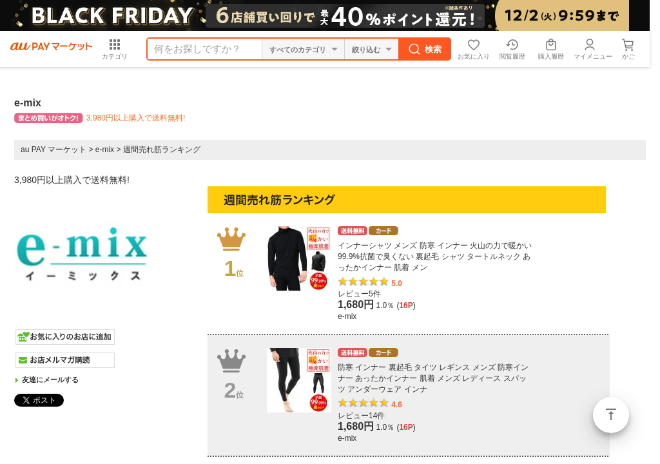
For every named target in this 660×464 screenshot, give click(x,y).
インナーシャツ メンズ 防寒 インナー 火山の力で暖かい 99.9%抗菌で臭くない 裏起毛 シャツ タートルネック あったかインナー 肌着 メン (435, 256)
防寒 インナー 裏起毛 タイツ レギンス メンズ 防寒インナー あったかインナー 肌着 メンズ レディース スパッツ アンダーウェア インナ (433, 378)
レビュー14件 (361, 415)
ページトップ (611, 415)
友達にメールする (50, 379)
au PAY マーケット (53, 149)
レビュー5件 (359, 293)
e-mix (104, 149)
